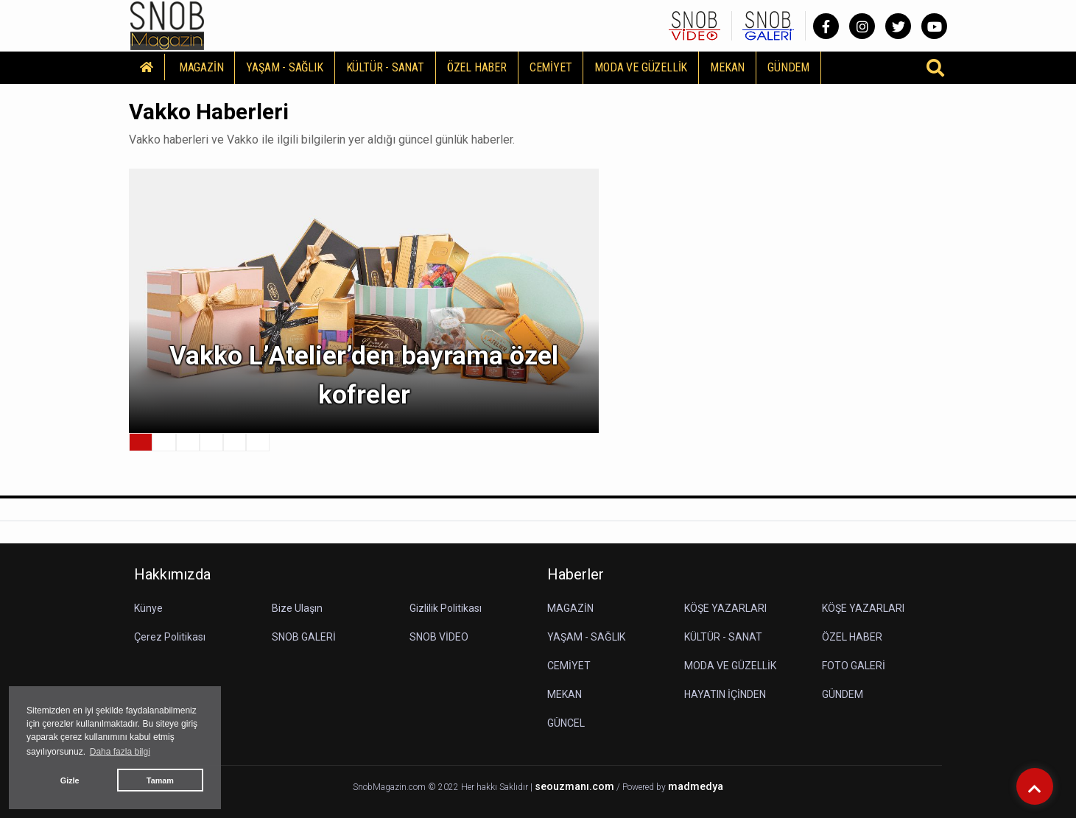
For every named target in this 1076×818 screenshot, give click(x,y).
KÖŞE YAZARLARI (725, 608)
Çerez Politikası (169, 637)
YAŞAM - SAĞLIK (284, 67)
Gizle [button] (70, 780)
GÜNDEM (788, 67)
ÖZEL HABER (477, 67)
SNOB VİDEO (438, 637)
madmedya (695, 786)
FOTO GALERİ (853, 665)
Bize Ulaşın (297, 608)
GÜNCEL (566, 723)
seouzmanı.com (574, 786)
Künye (148, 608)
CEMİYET (551, 67)
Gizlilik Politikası (445, 608)
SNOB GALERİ (304, 637)
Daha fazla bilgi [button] (120, 752)
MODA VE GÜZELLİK (640, 67)
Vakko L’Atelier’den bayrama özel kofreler (363, 375)
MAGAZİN (201, 67)
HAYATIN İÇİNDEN (725, 694)
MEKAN (727, 67)
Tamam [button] (160, 780)
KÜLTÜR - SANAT (385, 67)
